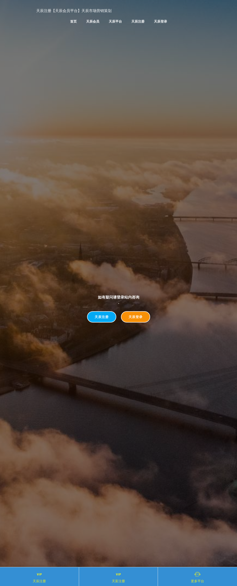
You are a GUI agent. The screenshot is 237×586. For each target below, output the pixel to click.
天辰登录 (160, 21)
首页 (73, 21)
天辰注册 (138, 21)
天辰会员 (92, 21)
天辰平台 (115, 21)
